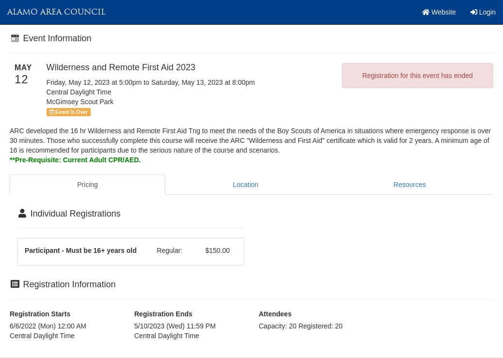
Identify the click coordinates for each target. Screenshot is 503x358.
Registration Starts (40, 314)
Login (483, 12)
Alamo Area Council (56, 12)
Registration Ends (163, 314)
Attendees (275, 314)
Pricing (87, 184)
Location (246, 184)
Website (439, 12)
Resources (409, 184)
